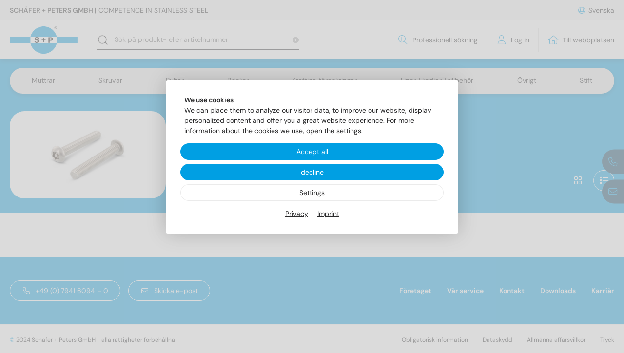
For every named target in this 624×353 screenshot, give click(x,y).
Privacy (296, 213)
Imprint (328, 213)
